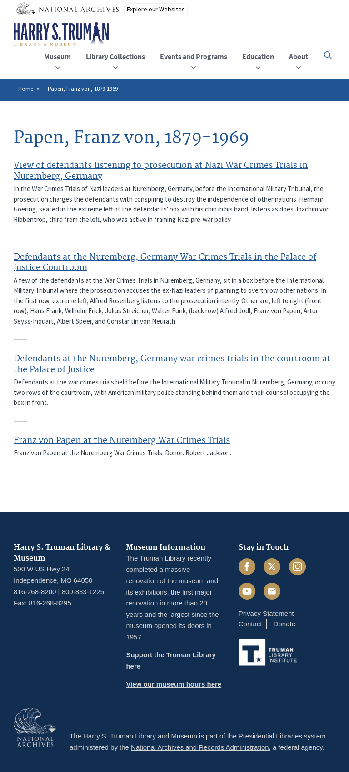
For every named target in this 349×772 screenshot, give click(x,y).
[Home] (61, 34)
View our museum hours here (173, 684)
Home (25, 89)
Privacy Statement (266, 613)
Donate (284, 624)
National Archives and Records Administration (200, 747)
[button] (328, 55)
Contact (250, 624)
